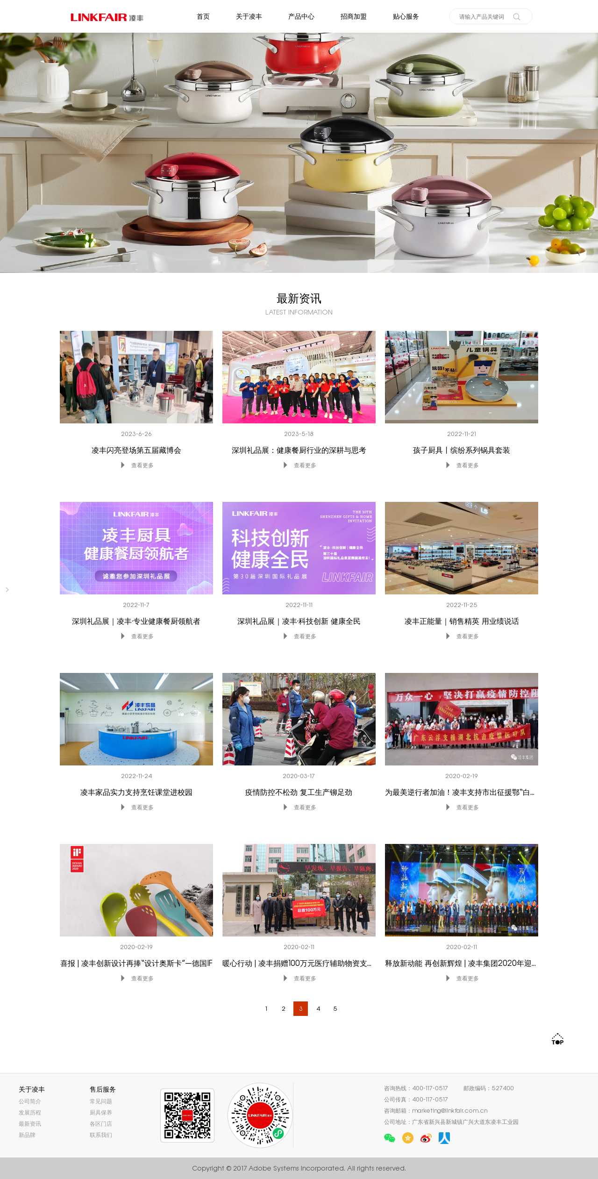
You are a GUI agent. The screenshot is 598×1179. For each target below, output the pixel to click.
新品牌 (27, 1134)
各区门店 (101, 1123)
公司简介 (30, 1101)
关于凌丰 (249, 16)
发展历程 (30, 1112)
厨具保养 (101, 1112)
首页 (203, 16)
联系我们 (101, 1134)
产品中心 (301, 16)
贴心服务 (406, 16)
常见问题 (101, 1101)
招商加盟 (354, 16)
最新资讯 (30, 1123)
